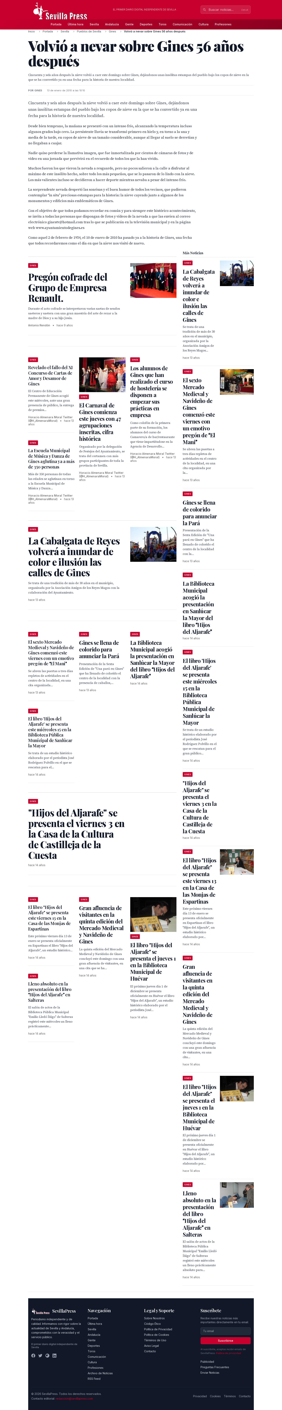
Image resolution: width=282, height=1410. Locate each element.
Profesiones (223, 24)
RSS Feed (94, 1378)
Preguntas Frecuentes (215, 1367)
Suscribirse (225, 1340)
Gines (112, 31)
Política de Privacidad (158, 1329)
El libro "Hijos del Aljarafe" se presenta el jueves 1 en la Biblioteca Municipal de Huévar (153, 961)
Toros (162, 24)
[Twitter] (40, 1356)
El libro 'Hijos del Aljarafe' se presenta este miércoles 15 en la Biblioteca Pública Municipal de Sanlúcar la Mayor (50, 732)
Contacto (150, 1351)
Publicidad (207, 1361)
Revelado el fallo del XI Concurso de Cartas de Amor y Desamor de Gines (50, 375)
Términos (230, 1396)
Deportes (146, 24)
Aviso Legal (151, 1345)
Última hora (75, 24)
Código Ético (152, 1323)
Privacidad (200, 1396)
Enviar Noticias (210, 1372)
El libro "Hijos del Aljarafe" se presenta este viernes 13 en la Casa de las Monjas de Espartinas (49, 918)
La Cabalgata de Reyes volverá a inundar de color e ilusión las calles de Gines (199, 295)
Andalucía (112, 24)
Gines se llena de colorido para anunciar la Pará (99, 649)
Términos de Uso (155, 1340)
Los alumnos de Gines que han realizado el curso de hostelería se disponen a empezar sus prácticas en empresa (151, 391)
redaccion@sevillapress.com (74, 1398)
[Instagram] (47, 1356)
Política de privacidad (228, 1353)
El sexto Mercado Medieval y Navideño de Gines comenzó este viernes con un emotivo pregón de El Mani (51, 652)
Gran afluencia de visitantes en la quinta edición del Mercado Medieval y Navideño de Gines (101, 924)
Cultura (204, 24)
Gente (129, 24)
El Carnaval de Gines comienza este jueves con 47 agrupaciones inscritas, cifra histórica (100, 422)
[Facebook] (33, 1356)
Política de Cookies (156, 1334)
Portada (56, 24)
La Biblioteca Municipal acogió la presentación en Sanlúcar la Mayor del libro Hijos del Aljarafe (152, 659)
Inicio (31, 31)
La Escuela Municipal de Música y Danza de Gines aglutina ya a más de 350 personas (51, 458)
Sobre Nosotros (154, 1318)
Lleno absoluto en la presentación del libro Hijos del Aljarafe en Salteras (49, 992)
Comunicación (182, 24)
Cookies (215, 1396)
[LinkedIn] (54, 1356)
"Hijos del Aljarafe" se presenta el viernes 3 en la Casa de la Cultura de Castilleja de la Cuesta (200, 807)
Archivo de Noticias (100, 1373)
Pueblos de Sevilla (89, 31)
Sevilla (94, 24)
